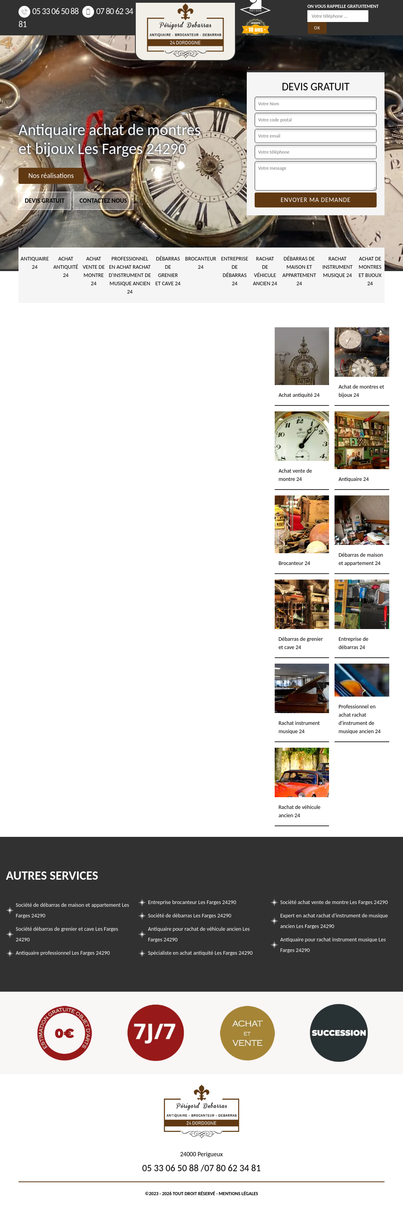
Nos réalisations (51, 175)
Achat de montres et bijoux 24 (370, 271)
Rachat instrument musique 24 (337, 267)
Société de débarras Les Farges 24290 (189, 915)
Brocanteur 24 (200, 262)
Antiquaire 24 (34, 262)
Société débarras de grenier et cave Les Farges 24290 (67, 934)
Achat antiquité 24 (66, 267)
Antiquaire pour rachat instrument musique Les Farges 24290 (333, 945)
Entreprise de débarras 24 (234, 271)
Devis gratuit (45, 200)
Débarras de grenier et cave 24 (168, 271)
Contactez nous (103, 200)
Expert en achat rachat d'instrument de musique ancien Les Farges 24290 (334, 921)
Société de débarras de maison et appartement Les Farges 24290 (72, 910)
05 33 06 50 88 (48, 11)
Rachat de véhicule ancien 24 (265, 271)
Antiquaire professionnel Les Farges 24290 (63, 953)
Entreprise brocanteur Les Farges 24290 (192, 902)
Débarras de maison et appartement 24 (299, 271)
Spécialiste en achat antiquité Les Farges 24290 (200, 953)
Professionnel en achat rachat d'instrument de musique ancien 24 (130, 275)
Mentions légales (238, 1193)
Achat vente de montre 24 (94, 271)
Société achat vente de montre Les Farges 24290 (334, 902)
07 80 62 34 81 (232, 1168)
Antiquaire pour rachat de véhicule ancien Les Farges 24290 (199, 934)
